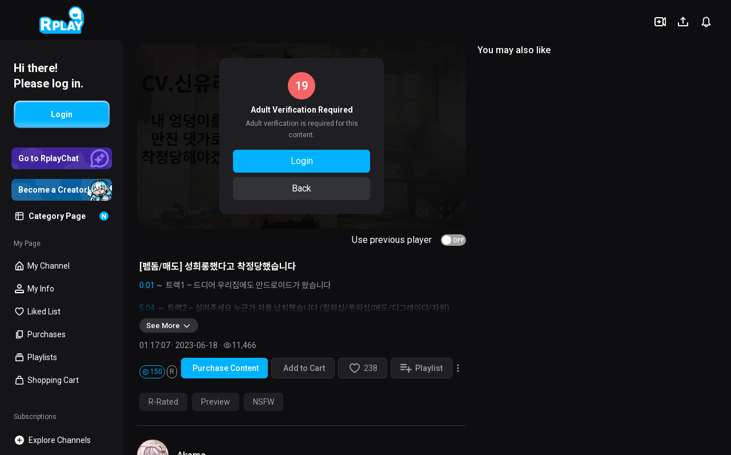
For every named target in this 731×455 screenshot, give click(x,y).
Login (302, 160)
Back (301, 188)
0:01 (147, 285)
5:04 (147, 308)
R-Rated (163, 401)
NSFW (263, 401)
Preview (215, 401)
